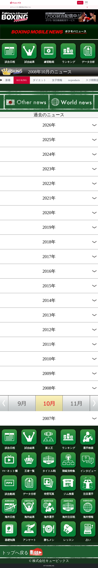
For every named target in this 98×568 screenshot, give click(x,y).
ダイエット (39, 80)
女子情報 (57, 80)
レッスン (69, 538)
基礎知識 (10, 538)
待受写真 (49, 492)
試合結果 (29, 60)
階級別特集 (69, 469)
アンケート (29, 538)
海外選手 (49, 515)
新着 (7, 80)
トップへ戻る (22, 552)
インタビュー (88, 469)
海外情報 (88, 515)
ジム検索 (69, 492)
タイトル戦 (49, 469)
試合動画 (10, 492)
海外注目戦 (69, 515)
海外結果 (29, 515)
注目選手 (88, 492)
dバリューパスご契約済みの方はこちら (20, 7)
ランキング (69, 60)
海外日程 (10, 515)
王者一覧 (29, 469)
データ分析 (88, 60)
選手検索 (88, 446)
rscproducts (74, 80)
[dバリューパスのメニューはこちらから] (86, 3)
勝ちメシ (49, 538)
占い (88, 538)
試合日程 (10, 60)
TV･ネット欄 (10, 469)
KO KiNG (21, 80)
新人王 (49, 446)
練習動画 (49, 60)
